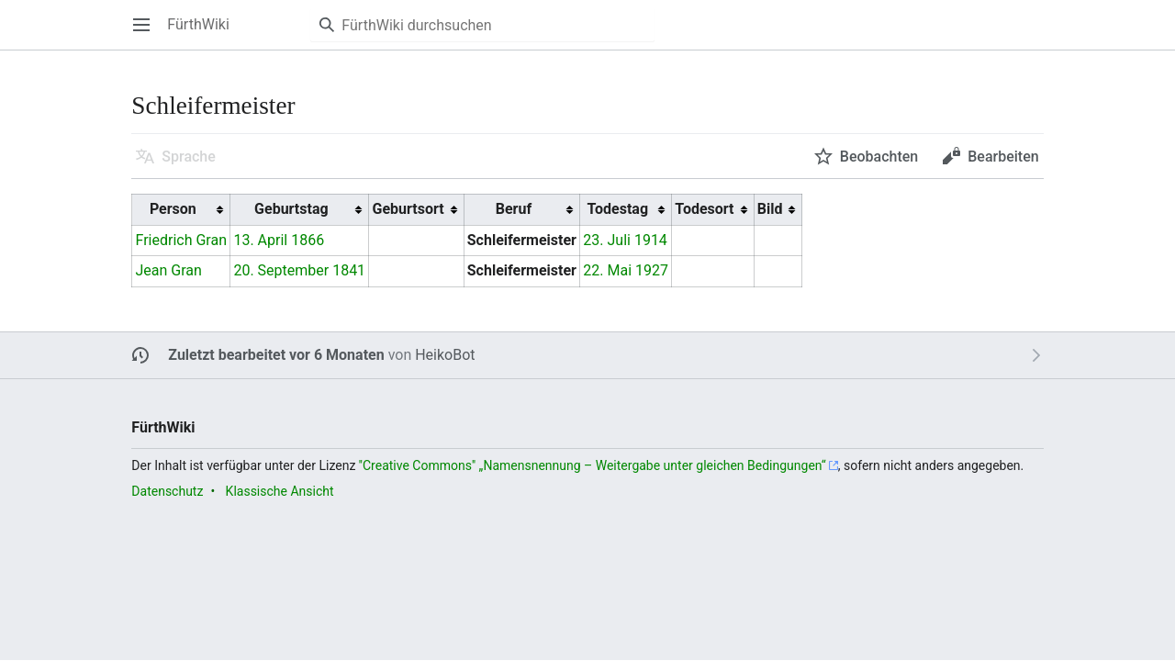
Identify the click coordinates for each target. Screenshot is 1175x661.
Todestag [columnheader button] (617, 209)
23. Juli (607, 240)
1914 (650, 240)
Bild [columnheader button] (770, 209)
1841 (348, 270)
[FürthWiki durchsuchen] (482, 24)
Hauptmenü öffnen (147, 33)
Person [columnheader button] (173, 209)
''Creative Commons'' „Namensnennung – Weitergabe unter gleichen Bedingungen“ (592, 465)
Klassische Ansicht (280, 491)
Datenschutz (167, 491)
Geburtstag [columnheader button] (291, 209)
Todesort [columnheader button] (704, 209)
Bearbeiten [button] (1003, 156)
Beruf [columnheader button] (514, 209)
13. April (260, 240)
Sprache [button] (189, 156)
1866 (307, 240)
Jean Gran (169, 270)
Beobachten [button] (879, 156)
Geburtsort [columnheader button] (407, 209)
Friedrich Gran (181, 240)
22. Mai (607, 270)
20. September (281, 270)
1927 (651, 270)
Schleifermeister (521, 240)
